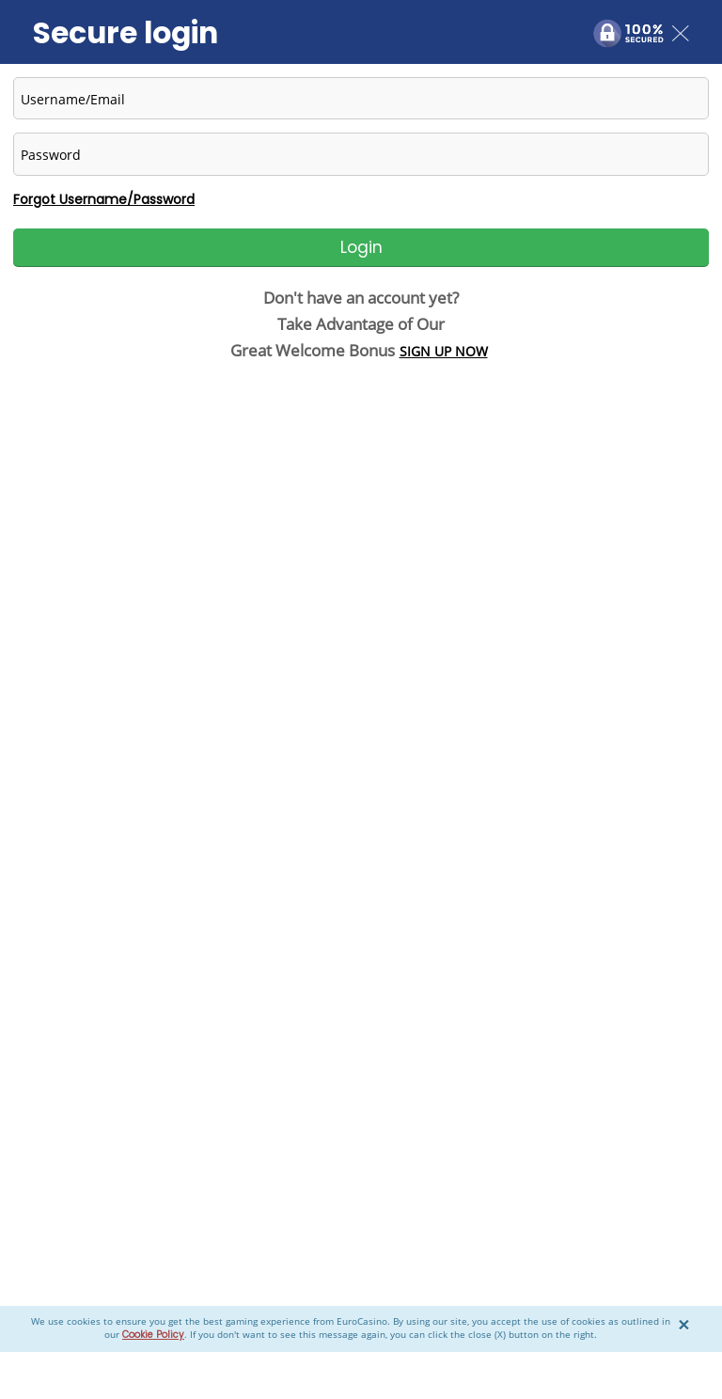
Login (361, 247)
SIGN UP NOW (444, 351)
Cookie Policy (153, 1334)
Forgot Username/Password (104, 199)
